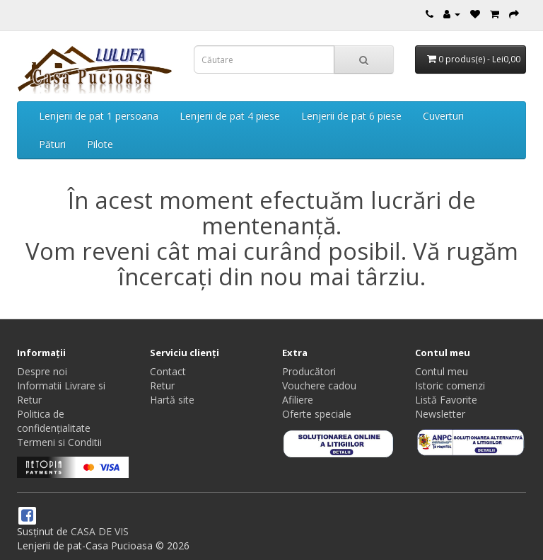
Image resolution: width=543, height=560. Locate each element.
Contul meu (441, 371)
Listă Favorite (446, 399)
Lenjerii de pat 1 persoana (98, 115)
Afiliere (297, 399)
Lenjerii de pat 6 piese (351, 115)
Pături (52, 144)
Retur (162, 385)
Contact (168, 371)
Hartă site (172, 399)
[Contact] (429, 14)
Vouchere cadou (319, 385)
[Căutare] (364, 59)
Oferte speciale (316, 414)
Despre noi (42, 371)
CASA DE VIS (100, 531)
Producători (309, 371)
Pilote (100, 144)
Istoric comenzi (450, 385)
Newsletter (440, 414)
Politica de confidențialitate (53, 421)
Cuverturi (443, 115)
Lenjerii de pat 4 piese (230, 115)
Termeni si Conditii (59, 442)
